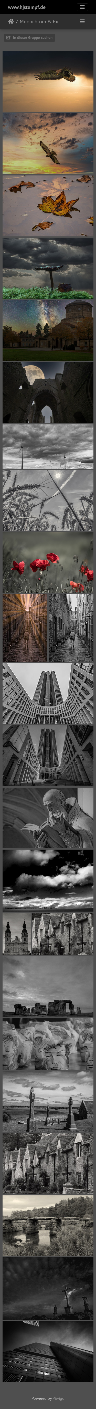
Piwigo (58, 1398)
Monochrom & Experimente (41, 21)
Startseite (11, 21)
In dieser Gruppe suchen (29, 37)
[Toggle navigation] (82, 7)
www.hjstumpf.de (27, 7)
